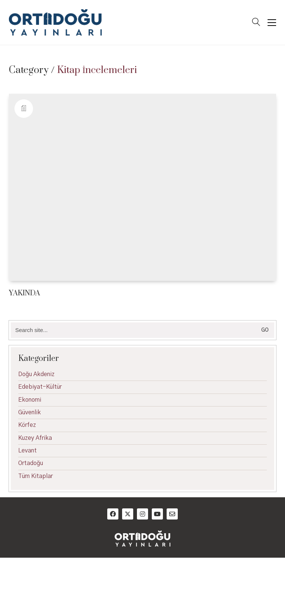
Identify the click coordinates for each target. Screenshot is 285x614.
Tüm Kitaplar (35, 476)
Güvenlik (29, 412)
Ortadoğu (30, 463)
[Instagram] (142, 514)
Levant (27, 451)
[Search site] (256, 23)
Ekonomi (29, 400)
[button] (272, 22)
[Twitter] (127, 514)
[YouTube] (157, 514)
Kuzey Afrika (35, 438)
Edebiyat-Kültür (40, 387)
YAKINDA (24, 293)
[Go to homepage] (55, 22)
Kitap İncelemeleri (97, 70)
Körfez (27, 425)
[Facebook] (112, 514)
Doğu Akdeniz (36, 374)
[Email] (172, 514)
